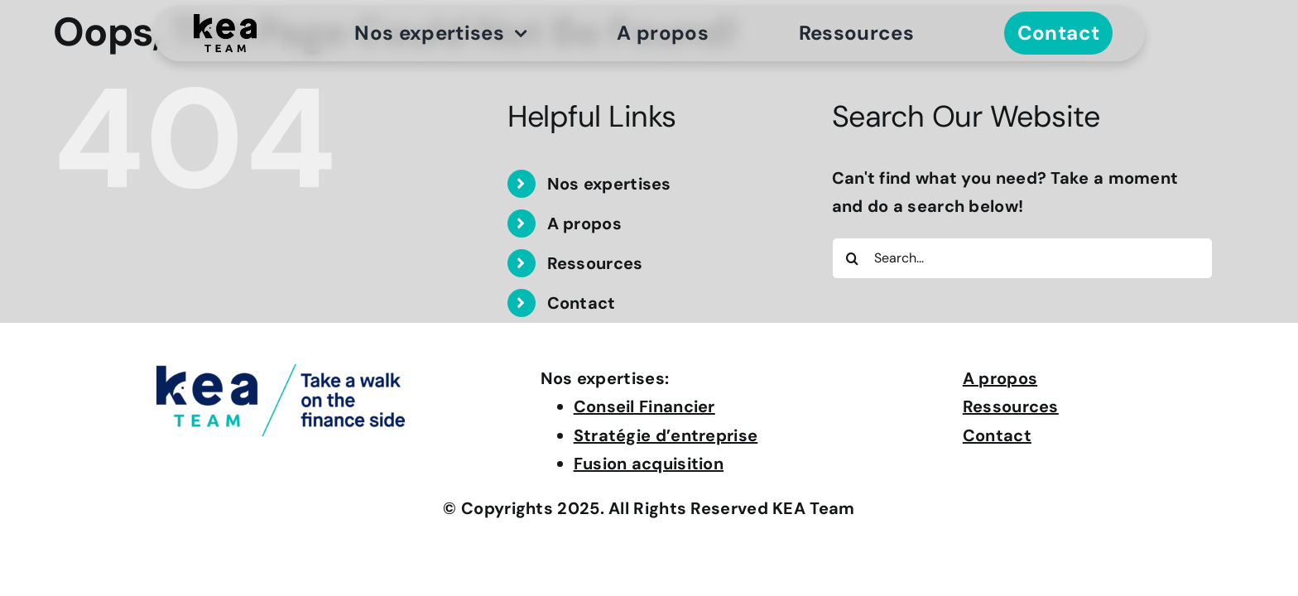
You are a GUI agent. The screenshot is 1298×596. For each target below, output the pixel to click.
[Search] (852, 258)
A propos (584, 223)
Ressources (595, 263)
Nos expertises (609, 184)
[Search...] (1022, 258)
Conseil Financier (644, 406)
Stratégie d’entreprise (666, 435)
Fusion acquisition (649, 463)
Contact (581, 303)
